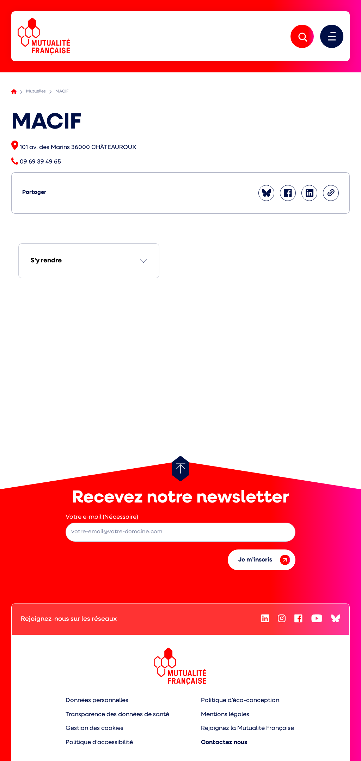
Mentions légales (225, 715)
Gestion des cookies (94, 729)
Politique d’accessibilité (99, 743)
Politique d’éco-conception (240, 701)
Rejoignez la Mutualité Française (248, 729)
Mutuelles (36, 92)
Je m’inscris (264, 560)
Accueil (14, 92)
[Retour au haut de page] (180, 468)
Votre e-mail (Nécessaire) (102, 517)
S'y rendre (46, 260)
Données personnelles (96, 701)
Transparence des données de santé (117, 715)
